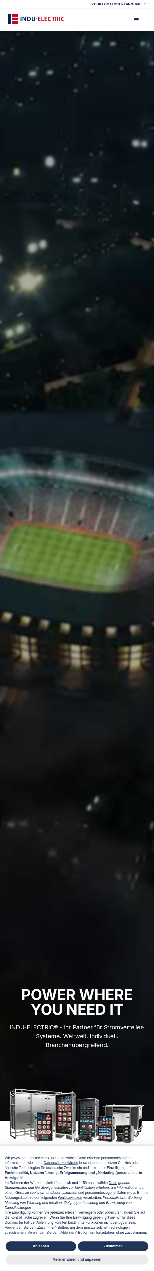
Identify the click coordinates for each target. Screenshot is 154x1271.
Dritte (113, 1183)
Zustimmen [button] (113, 1246)
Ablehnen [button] (41, 1246)
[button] (120, 4)
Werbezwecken (70, 1198)
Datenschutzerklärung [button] (61, 1163)
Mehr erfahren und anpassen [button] (77, 1259)
